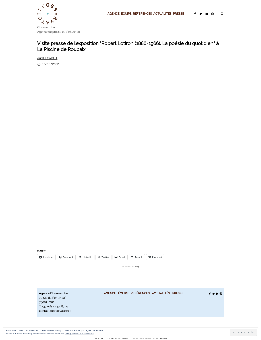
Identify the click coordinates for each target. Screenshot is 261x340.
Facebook (195, 13)
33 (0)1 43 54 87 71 (55, 306)
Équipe (126, 13)
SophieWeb (161, 338)
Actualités (162, 13)
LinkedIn (206, 13)
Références (142, 13)
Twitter (200, 13)
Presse (178, 13)
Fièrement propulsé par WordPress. (111, 338)
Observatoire (46, 27)
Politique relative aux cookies (79, 333)
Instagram (212, 13)
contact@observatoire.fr (55, 310)
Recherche (220, 13)
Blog (136, 266)
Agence (113, 13)
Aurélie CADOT (47, 58)
